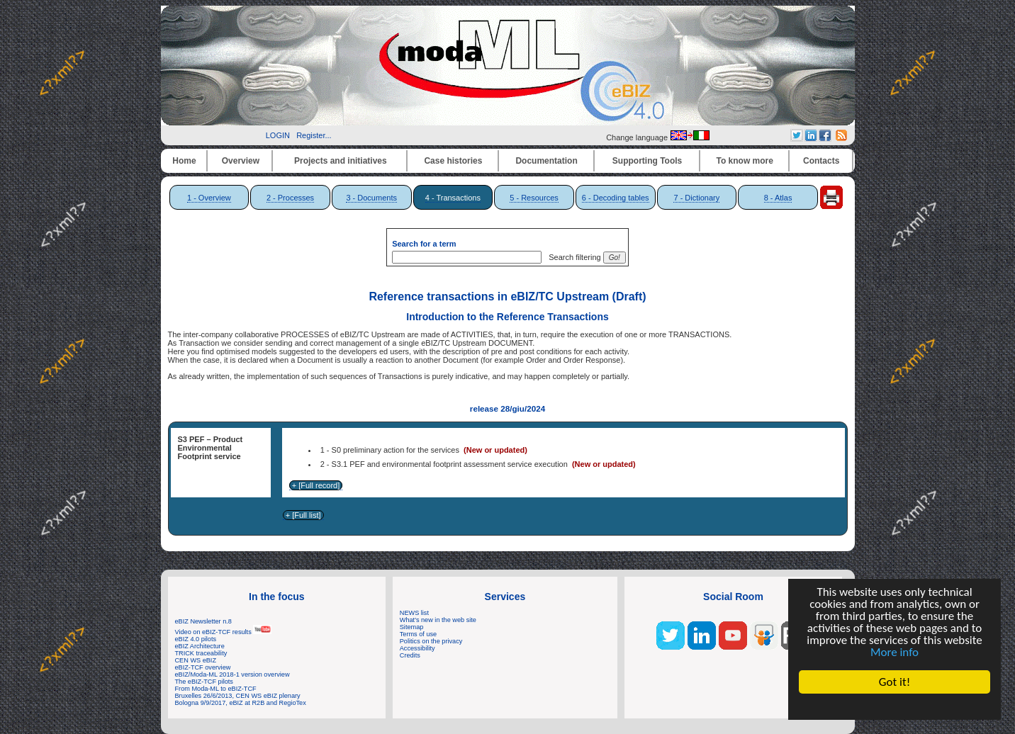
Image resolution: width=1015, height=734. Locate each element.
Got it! (894, 681)
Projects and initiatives (340, 161)
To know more (745, 161)
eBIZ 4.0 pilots (196, 639)
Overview (240, 161)
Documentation (546, 161)
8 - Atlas (778, 197)
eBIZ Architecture (200, 646)
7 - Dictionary (696, 197)
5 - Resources (534, 197)
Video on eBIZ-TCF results (223, 632)
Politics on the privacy (431, 641)
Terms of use (418, 634)
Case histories (453, 161)
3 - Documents (371, 197)
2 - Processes (290, 197)
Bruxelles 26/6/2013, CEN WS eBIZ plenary (238, 695)
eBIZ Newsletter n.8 (203, 621)
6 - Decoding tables (615, 197)
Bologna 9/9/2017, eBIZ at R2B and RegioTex (240, 702)
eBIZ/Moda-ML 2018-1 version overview (232, 674)
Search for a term (424, 243)
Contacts (821, 161)
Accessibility (417, 648)
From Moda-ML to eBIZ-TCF (216, 688)
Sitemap (412, 627)
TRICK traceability (201, 653)
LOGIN (278, 135)
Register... (314, 135)
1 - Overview (209, 197)
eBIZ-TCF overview (203, 667)
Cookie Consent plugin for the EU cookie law (894, 706)
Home (184, 161)
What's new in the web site (438, 619)
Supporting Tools (647, 161)
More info (894, 652)
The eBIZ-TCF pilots (204, 681)
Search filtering (572, 257)
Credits (410, 655)
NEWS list (414, 612)
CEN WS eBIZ (196, 660)
